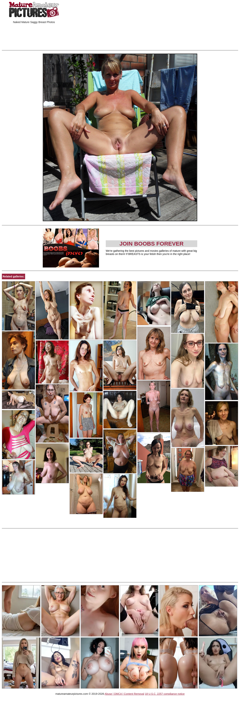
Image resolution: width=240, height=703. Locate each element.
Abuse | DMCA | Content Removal (124, 693)
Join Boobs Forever (151, 244)
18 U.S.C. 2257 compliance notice (165, 693)
